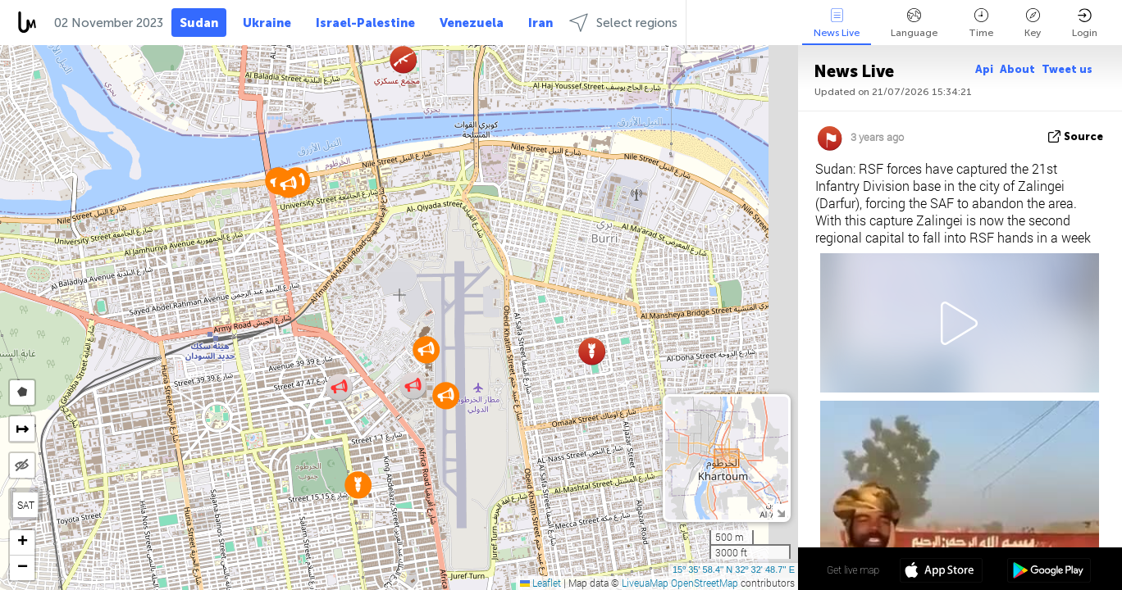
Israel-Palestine (365, 23)
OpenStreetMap (704, 582)
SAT (25, 504)
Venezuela (472, 23)
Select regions (623, 22)
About (1017, 69)
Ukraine (267, 23)
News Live (837, 23)
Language (914, 23)
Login (1084, 23)
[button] (288, 184)
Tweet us (1067, 69)
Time (981, 23)
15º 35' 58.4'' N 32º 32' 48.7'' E (734, 569)
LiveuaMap (645, 582)
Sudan (199, 23)
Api (984, 69)
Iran (540, 23)
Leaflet (540, 582)
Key (1032, 23)
